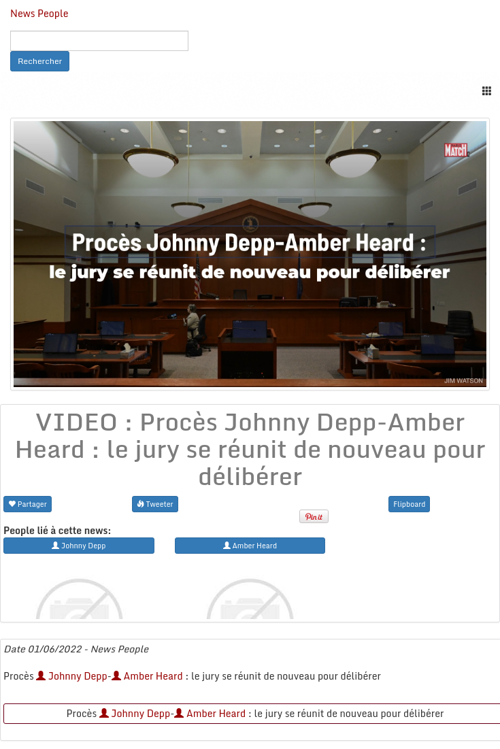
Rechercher (40, 60)
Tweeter (155, 504)
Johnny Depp (71, 676)
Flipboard (409, 504)
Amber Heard (147, 676)
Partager (27, 504)
